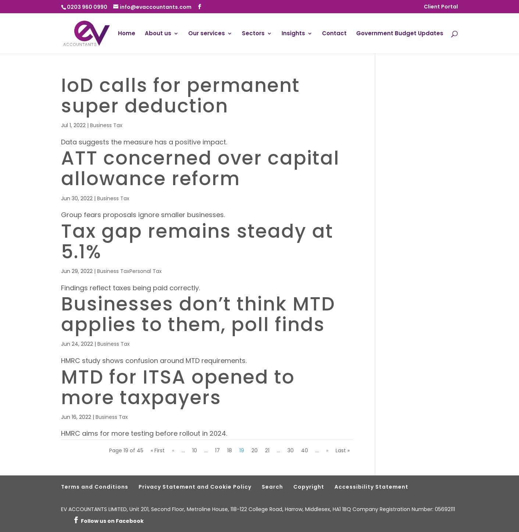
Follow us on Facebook (112, 521)
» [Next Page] (327, 450)
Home (126, 34)
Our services (206, 34)
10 (194, 450)
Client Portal (441, 7)
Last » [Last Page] (343, 450)
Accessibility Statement (371, 486)
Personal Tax (145, 271)
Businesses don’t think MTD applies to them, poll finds (198, 314)
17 (217, 450)
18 (229, 450)
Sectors (253, 34)
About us (158, 34)
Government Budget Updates (399, 34)
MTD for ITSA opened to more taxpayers (178, 387)
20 (254, 450)
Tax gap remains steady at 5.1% (197, 241)
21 (267, 450)
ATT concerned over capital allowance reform (200, 168)
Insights (293, 34)
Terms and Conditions (94, 486)
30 (290, 450)
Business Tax (106, 125)
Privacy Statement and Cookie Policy (195, 486)
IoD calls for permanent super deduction (180, 95)
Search (272, 486)
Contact (334, 34)
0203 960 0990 (87, 7)
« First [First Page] (158, 450)
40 (304, 450)
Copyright (308, 486)
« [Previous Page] (173, 450)
